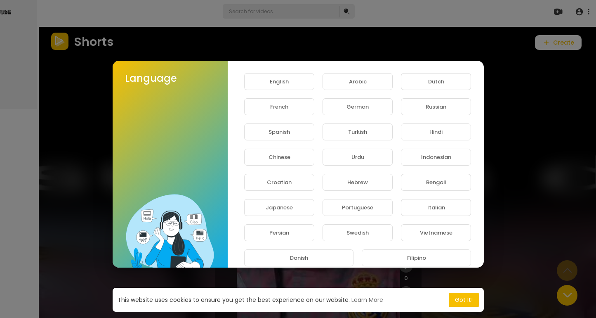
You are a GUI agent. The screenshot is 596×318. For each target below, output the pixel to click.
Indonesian (436, 157)
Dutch (436, 81)
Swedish (357, 233)
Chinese (279, 157)
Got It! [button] (464, 300)
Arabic (358, 81)
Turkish (357, 132)
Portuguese (357, 207)
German (357, 107)
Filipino (416, 258)
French (279, 107)
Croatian (279, 182)
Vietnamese (436, 233)
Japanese (279, 207)
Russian (436, 107)
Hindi (436, 132)
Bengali (436, 182)
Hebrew (357, 182)
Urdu (357, 157)
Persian (279, 233)
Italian (436, 207)
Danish (299, 258)
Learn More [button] (367, 300)
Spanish (279, 132)
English (279, 81)
